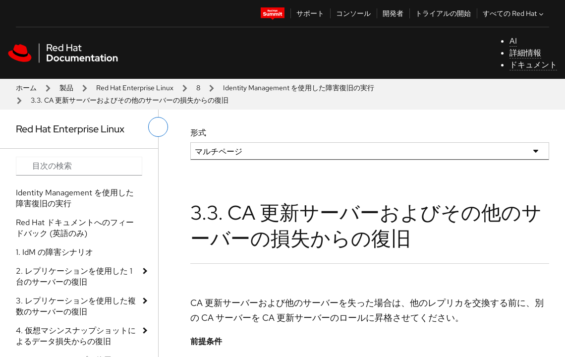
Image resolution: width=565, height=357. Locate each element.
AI (513, 41)
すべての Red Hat (514, 13)
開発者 (393, 13)
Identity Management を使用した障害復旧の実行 (298, 87)
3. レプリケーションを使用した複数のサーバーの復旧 (76, 306)
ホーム (26, 87)
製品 (66, 87)
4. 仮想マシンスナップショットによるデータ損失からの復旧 (76, 336)
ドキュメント (533, 65)
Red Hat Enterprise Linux (134, 87)
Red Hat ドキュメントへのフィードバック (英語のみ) (75, 227)
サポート (310, 13)
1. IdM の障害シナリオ (54, 252)
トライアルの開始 (443, 13)
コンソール (353, 13)
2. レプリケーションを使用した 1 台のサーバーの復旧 (74, 276)
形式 (198, 132)
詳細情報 (525, 53)
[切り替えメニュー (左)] (158, 127)
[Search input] (79, 166)
